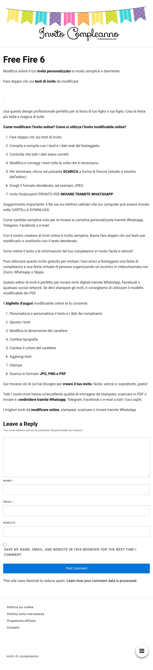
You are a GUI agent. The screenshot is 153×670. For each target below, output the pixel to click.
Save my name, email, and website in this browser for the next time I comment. (70, 552)
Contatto (13, 627)
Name (8, 480)
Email (8, 501)
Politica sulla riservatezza (25, 614)
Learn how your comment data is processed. (102, 581)
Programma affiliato (21, 620)
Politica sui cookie (20, 607)
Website (9, 522)
